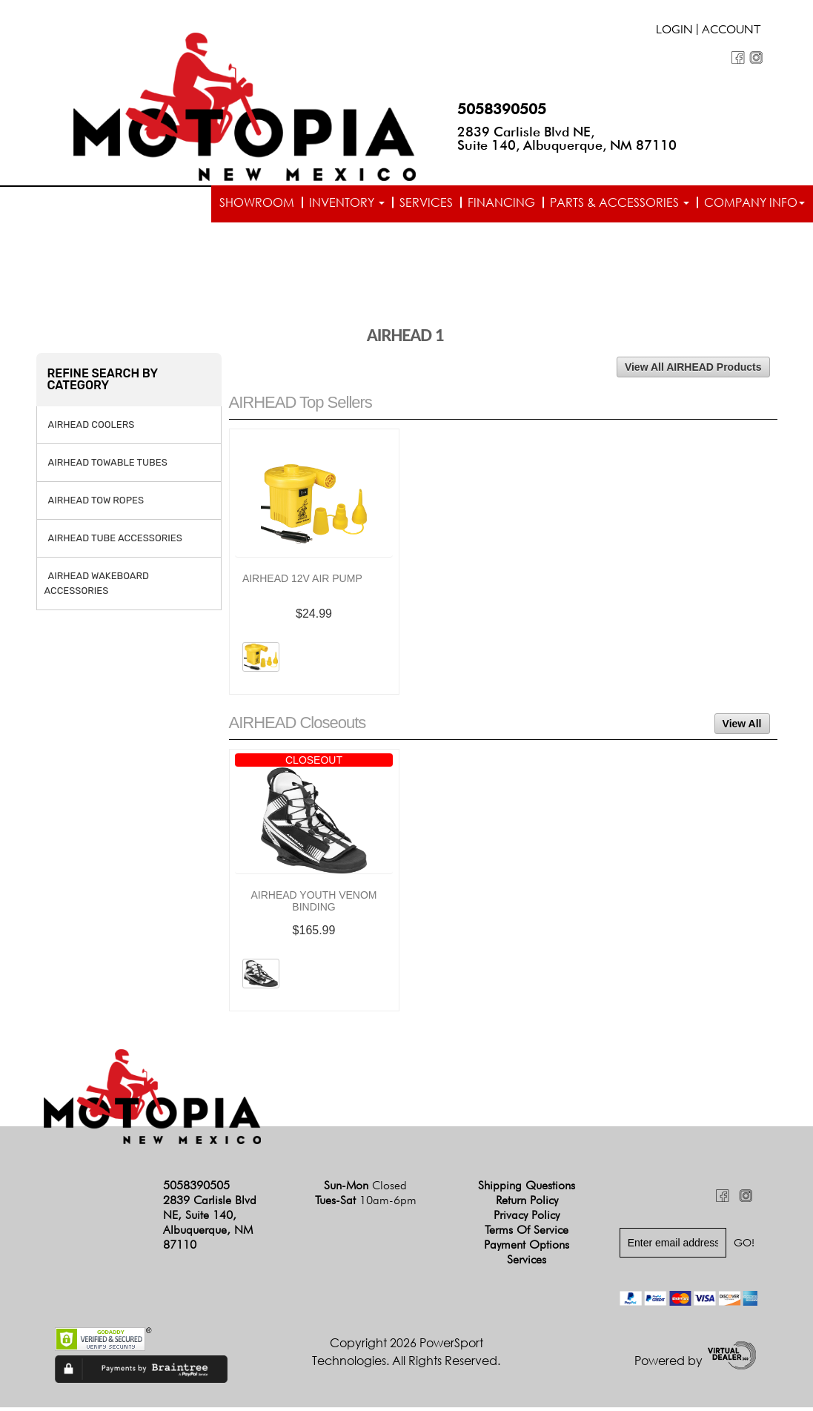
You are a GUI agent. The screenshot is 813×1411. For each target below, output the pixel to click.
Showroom (256, 202)
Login (674, 31)
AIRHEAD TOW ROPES (96, 503)
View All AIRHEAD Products (693, 371)
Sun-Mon (365, 1190)
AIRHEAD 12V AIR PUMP (302, 583)
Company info (754, 202)
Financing (501, 202)
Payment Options (526, 1249)
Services (426, 202)
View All (742, 728)
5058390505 (501, 109)
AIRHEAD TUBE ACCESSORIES (115, 541)
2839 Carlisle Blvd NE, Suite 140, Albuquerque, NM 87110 (567, 138)
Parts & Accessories (619, 202)
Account (731, 31)
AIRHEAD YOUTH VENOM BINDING (313, 905)
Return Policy (527, 1204)
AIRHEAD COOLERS (91, 428)
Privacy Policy (527, 1219)
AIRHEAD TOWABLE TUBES (107, 466)
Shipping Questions (526, 1190)
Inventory (347, 202)
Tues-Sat (366, 1204)
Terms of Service (526, 1234)
